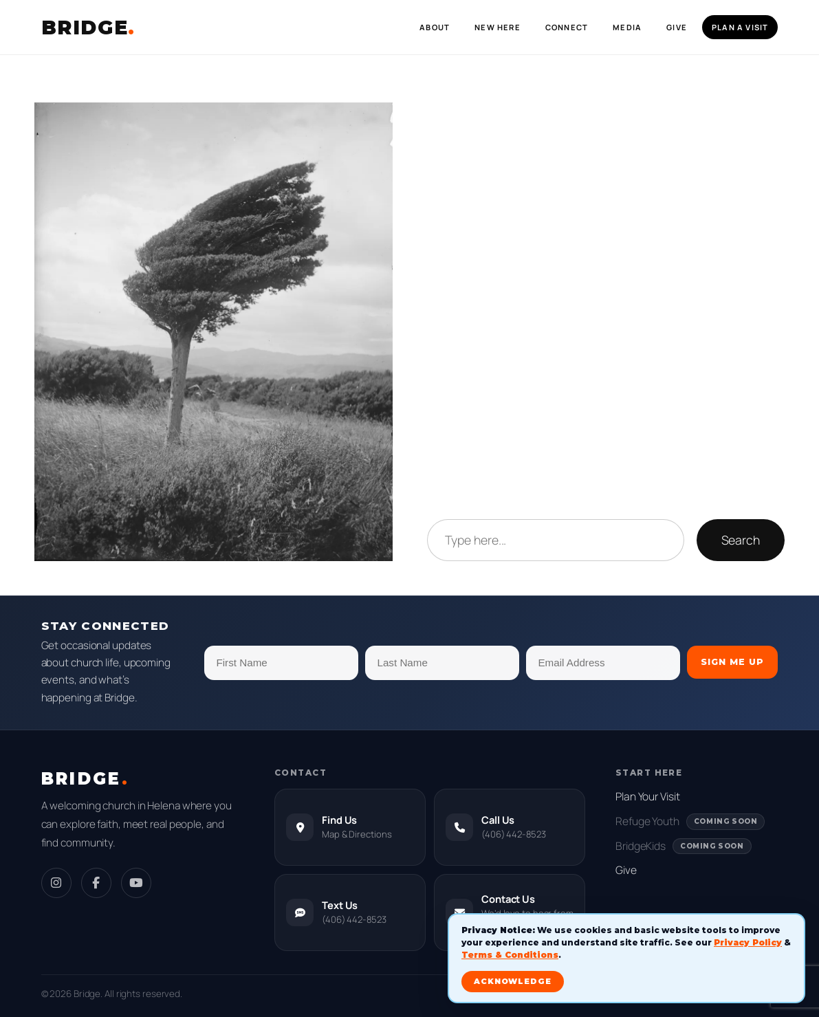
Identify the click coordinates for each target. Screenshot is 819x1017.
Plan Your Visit (647, 796)
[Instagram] (56, 883)
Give (626, 869)
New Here (497, 27)
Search (740, 540)
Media (627, 27)
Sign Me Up (732, 662)
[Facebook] (96, 883)
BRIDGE (88, 27)
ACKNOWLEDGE (513, 981)
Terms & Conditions (509, 955)
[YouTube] (136, 883)
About (434, 27)
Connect (566, 27)
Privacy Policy (748, 942)
